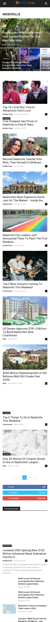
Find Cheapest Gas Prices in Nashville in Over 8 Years (20, 123)
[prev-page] (13, 461)
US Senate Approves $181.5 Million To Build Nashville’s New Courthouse (24, 325)
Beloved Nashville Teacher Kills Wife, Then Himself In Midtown (22, 161)
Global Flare (7, 166)
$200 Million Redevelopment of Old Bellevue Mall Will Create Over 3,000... (25, 367)
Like (43, 471)
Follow (42, 476)
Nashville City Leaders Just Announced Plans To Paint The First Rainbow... (25, 238)
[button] (4, 3)
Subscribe (41, 482)
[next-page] (35, 461)
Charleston (7, 529)
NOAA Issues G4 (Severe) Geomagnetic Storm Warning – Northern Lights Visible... (31, 565)
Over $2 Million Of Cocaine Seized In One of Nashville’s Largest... (24, 444)
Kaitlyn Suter (8, 114)
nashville (6, 29)
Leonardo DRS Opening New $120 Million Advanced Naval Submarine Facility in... (24, 537)
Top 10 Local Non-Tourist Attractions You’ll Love (19, 109)
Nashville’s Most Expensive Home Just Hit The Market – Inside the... (24, 198)
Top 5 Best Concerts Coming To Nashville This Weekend (22, 285)
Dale (4, 45)
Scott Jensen (7, 291)
